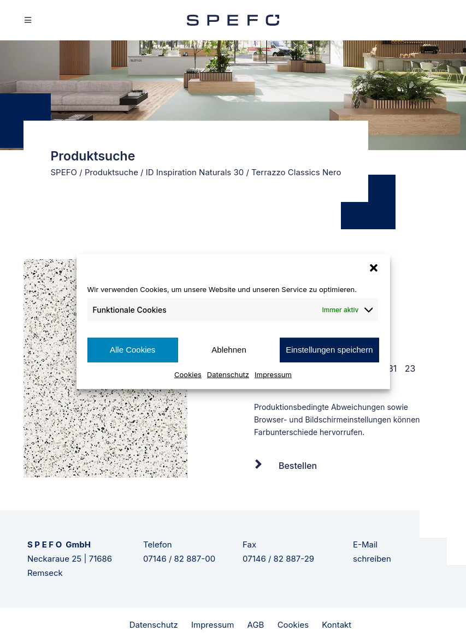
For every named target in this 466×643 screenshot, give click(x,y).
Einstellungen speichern (329, 349)
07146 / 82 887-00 (179, 558)
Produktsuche (111, 172)
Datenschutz (228, 374)
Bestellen (298, 465)
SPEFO (64, 172)
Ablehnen (228, 349)
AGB (255, 625)
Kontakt (336, 625)
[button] (373, 268)
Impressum (273, 374)
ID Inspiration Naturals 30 (195, 172)
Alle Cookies (132, 349)
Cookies (188, 374)
